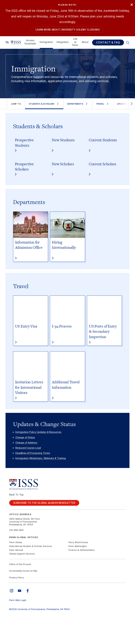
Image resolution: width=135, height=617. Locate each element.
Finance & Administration (82, 550)
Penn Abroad (16, 550)
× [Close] (131, 4)
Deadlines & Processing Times (32, 453)
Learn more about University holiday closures (68, 29)
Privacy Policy (16, 577)
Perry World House (78, 542)
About (85, 42)
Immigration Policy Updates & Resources (38, 432)
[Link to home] (16, 42)
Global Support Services (22, 553)
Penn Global (15, 542)
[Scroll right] (131, 103)
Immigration (46, 42)
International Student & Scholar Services (30, 546)
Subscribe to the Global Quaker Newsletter (44, 502)
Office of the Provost (20, 564)
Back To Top (16, 494)
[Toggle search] (7, 42)
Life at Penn (75, 42)
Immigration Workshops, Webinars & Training (40, 458)
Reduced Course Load (28, 447)
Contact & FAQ (108, 42)
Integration (63, 42)
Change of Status (25, 437)
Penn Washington (78, 546)
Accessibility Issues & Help (23, 570)
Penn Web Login (17, 600)
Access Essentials (30, 42)
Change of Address (26, 442)
